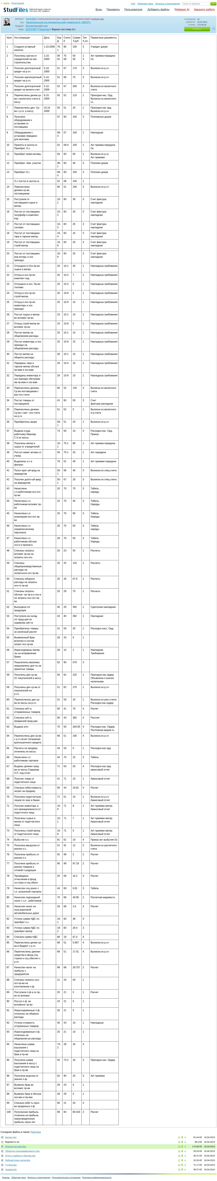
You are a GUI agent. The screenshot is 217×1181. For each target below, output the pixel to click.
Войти (7, 3)
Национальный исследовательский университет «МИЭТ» (58, 22)
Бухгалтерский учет (37, 26)
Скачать (197, 29)
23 (179, 1155)
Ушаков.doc (11, 1169)
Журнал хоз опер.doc (15, 1146)
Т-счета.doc (11, 1165)
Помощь (6, 1177)
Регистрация (17, 3)
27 (179, 1137)
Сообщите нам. (97, 19)
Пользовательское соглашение (66, 1177)
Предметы (113, 9)
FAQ (133, 3)
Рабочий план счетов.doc (17, 1160)
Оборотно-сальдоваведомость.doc (22, 1151)
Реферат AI (182, 9)
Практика (44, 29)
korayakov (31, 18)
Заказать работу (204, 9)
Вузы (99, 9)
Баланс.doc (11, 1137)
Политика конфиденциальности (96, 1177)
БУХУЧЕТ (31, 29)
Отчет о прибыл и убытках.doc (20, 1155)
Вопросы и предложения (167, 3)
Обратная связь (145, 3)
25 (179, 1142)
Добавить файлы (158, 9)
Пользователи (133, 9)
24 (179, 1151)
